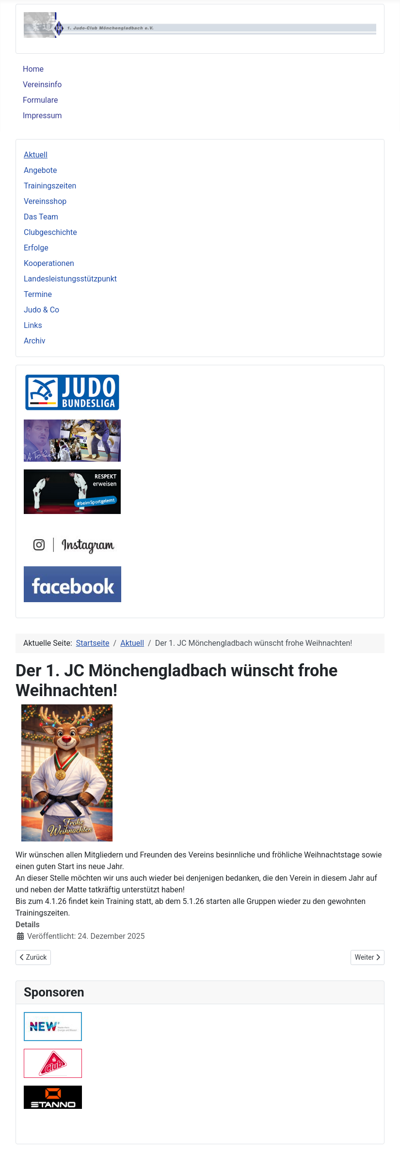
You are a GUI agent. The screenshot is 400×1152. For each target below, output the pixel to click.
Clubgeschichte (50, 232)
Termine (38, 294)
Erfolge (36, 247)
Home (33, 69)
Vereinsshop (45, 201)
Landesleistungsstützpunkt (70, 278)
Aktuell (36, 154)
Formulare (40, 100)
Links (33, 325)
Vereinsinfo (42, 84)
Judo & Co (41, 309)
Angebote (40, 170)
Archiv (35, 340)
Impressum (42, 115)
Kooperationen (49, 263)
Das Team (41, 216)
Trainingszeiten (50, 185)
